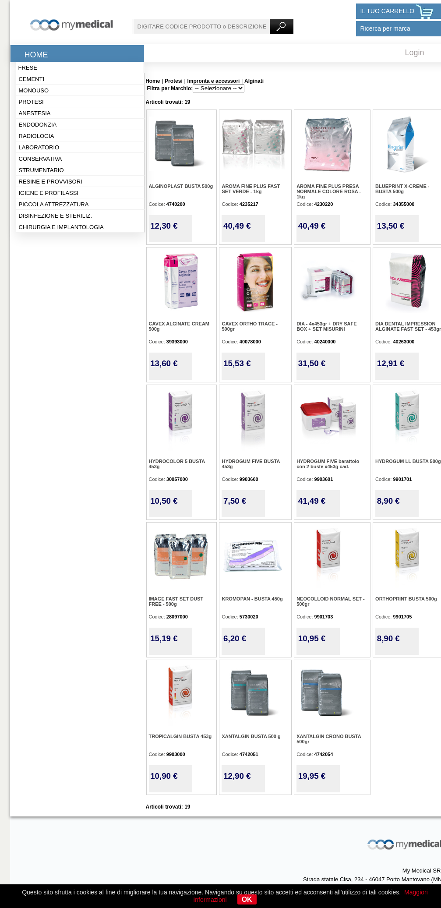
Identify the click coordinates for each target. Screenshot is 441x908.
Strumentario (41, 170)
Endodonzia (38, 124)
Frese (27, 67)
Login (414, 52)
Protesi (31, 102)
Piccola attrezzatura (54, 204)
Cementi (32, 79)
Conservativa (40, 158)
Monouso (34, 90)
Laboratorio (39, 147)
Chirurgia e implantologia (61, 227)
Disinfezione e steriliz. (55, 215)
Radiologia (36, 136)
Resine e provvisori (50, 181)
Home (36, 54)
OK (247, 899)
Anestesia (35, 113)
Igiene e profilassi (49, 193)
